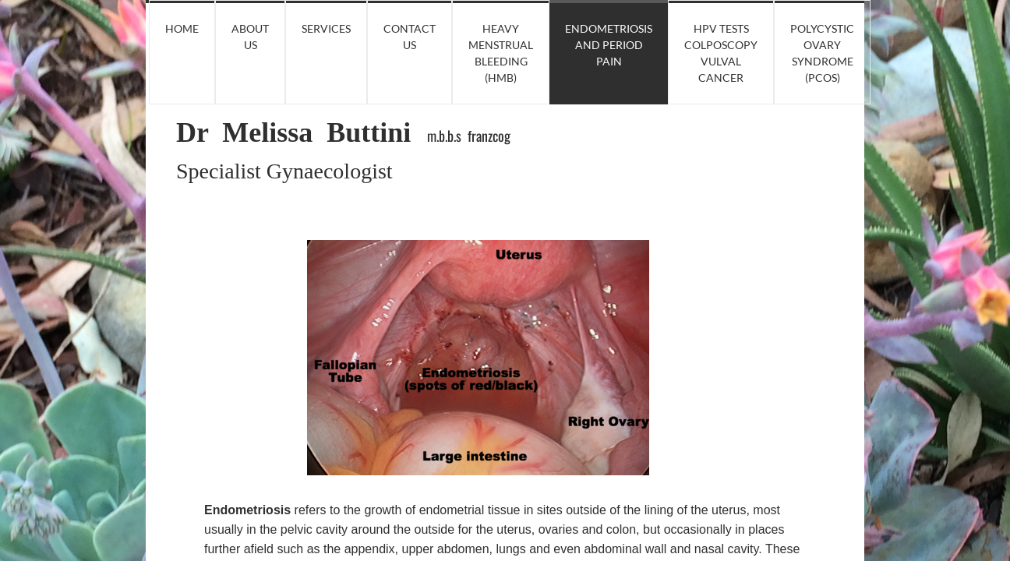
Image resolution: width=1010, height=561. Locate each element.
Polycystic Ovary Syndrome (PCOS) (822, 53)
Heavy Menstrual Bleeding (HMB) (500, 53)
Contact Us (409, 36)
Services (326, 28)
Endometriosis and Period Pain (608, 45)
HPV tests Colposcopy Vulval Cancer (721, 53)
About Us (250, 36)
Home (182, 28)
